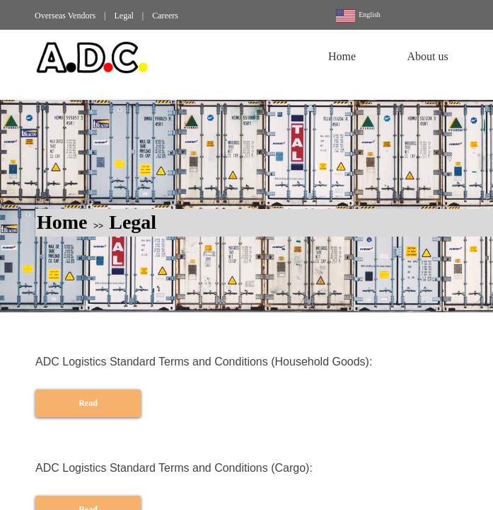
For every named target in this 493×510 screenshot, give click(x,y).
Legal (132, 222)
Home (62, 222)
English (358, 16)
